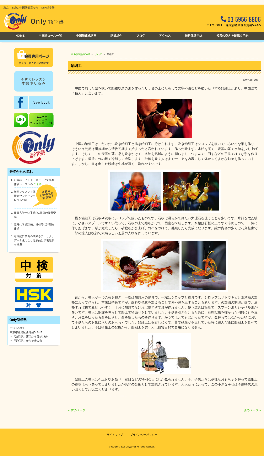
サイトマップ (115, 434)
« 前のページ (76, 410)
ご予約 (37, 184)
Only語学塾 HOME (80, 54)
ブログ (98, 54)
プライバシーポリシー (143, 434)
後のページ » (252, 410)
